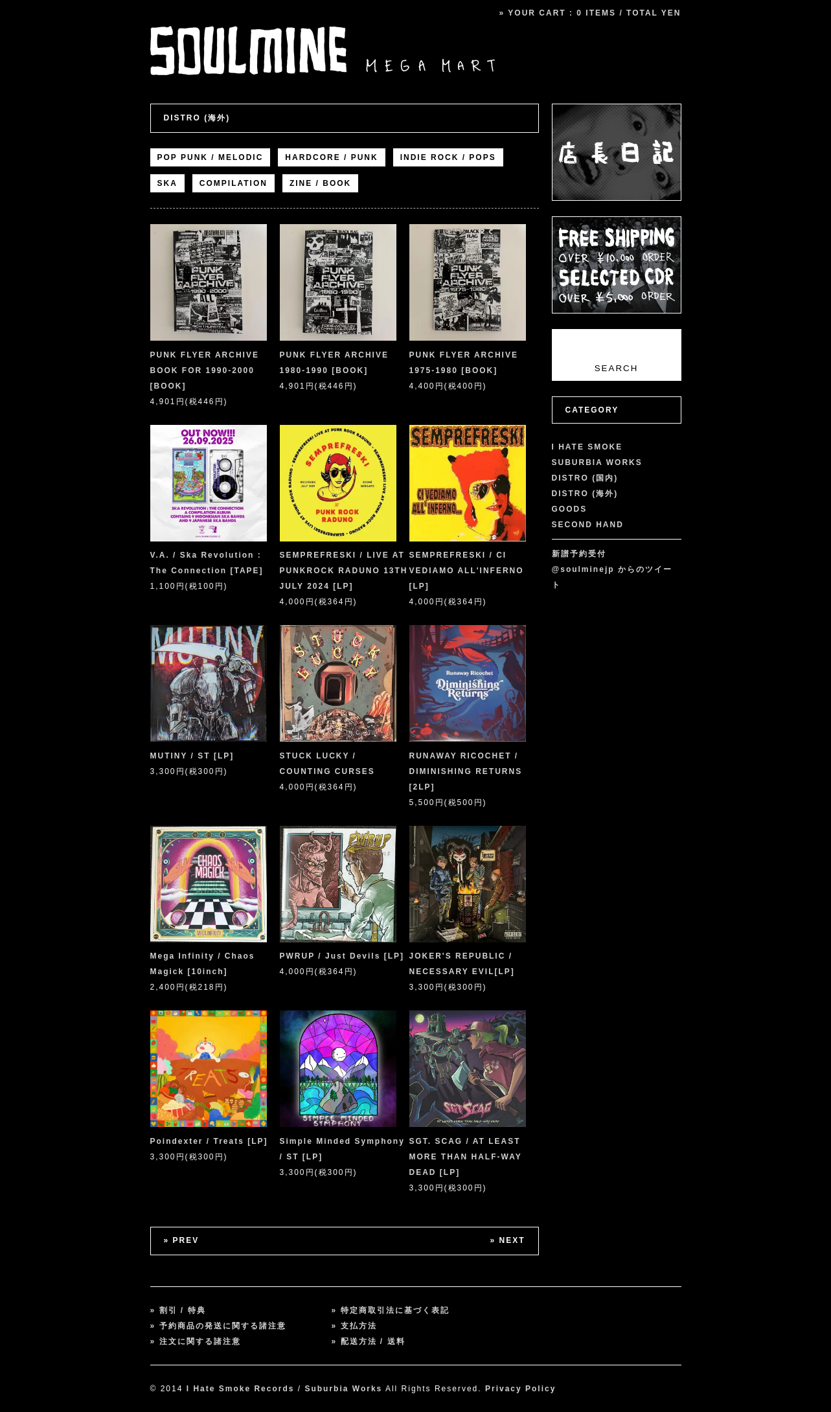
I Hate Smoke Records (241, 1388)
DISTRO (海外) (197, 117)
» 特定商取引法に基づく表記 (391, 1310)
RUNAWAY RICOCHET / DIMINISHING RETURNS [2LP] (466, 771)
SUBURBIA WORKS (597, 462)
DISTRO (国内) (585, 478)
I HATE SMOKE (587, 446)
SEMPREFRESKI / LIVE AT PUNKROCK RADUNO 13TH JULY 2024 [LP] (344, 571)
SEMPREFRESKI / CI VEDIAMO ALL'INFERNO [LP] (466, 571)
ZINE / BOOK (320, 183)
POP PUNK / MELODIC (210, 157)
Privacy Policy (520, 1388)
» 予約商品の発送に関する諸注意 (218, 1325)
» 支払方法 (354, 1325)
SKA (167, 183)
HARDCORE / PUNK (331, 157)
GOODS (569, 509)
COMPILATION (233, 183)
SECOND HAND (588, 524)
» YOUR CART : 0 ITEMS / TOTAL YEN (590, 12)
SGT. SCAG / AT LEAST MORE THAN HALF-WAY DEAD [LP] (465, 1157)
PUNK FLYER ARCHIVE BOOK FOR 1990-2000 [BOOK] (204, 370)
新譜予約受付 (579, 553)
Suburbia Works (343, 1388)
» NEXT (507, 1240)
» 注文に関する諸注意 (195, 1341)
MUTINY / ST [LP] (192, 755)
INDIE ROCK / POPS (448, 157)
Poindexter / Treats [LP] (209, 1141)
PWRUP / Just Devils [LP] (342, 956)
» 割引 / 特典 (178, 1310)
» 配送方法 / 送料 (368, 1341)
